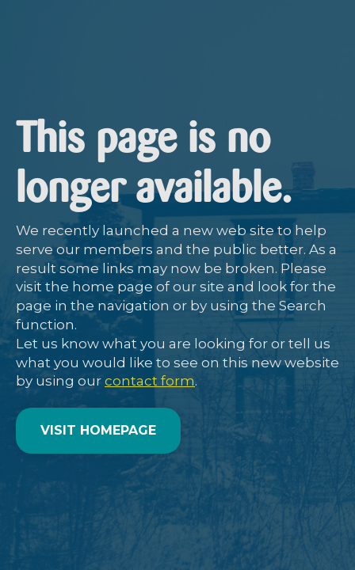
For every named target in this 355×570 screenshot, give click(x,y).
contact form (150, 381)
